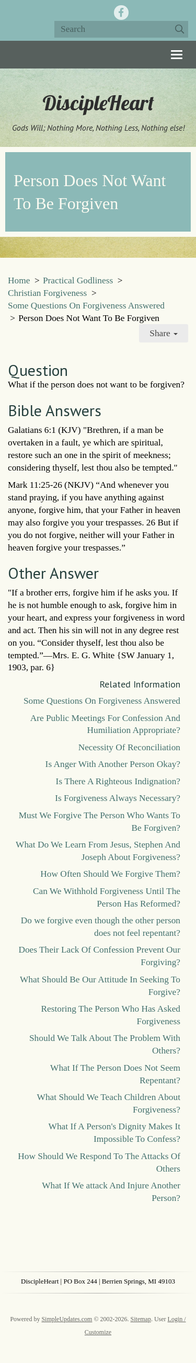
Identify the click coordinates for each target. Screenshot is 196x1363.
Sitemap (141, 1319)
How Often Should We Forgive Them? (110, 874)
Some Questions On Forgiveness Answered (86, 306)
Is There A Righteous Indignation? (118, 781)
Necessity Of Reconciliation (129, 747)
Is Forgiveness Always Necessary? (117, 798)
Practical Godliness (78, 280)
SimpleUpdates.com (66, 1319)
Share (163, 333)
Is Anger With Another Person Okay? (112, 764)
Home (19, 280)
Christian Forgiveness (47, 293)
